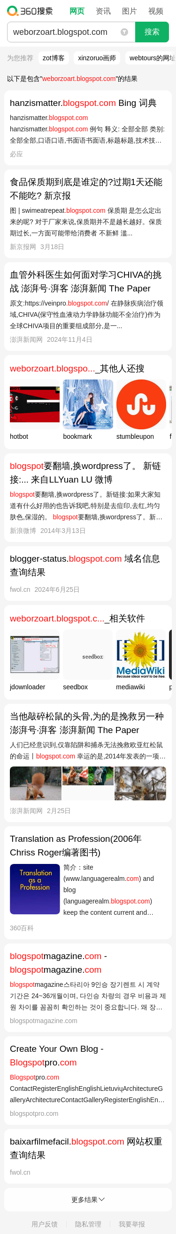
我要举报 (132, 1224)
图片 (129, 11)
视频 (155, 11)
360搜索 (32, 10)
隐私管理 (88, 1224)
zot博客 (54, 58)
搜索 (152, 32)
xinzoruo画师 (97, 58)
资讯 (103, 11)
